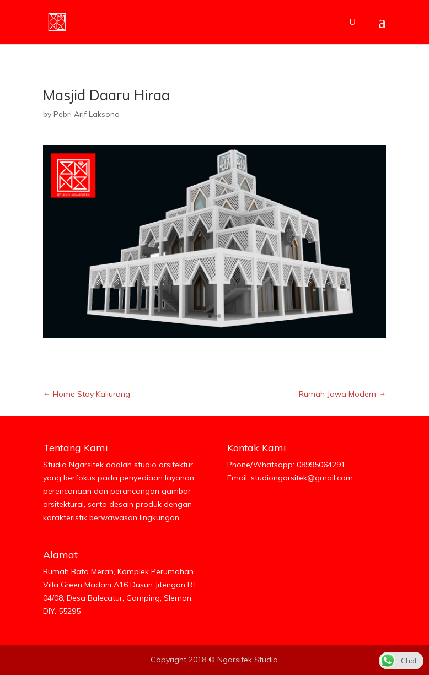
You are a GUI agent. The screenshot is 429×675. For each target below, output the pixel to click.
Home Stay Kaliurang (86, 394)
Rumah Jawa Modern (342, 394)
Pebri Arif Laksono (86, 114)
